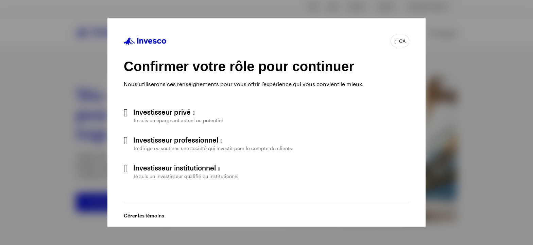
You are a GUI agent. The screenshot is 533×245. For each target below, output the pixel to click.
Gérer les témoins (144, 215)
